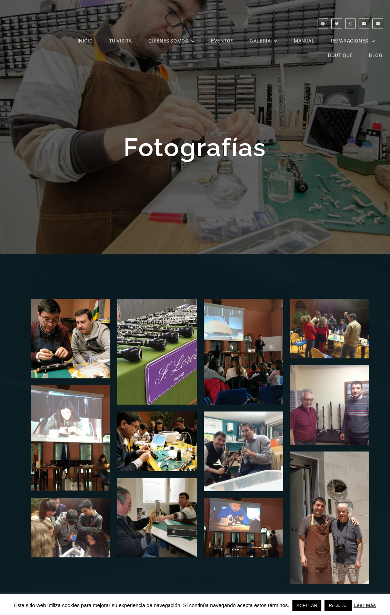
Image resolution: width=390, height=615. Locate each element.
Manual (304, 36)
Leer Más (364, 605)
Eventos (222, 36)
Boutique (340, 50)
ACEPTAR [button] (307, 605)
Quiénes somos (171, 36)
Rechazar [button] (338, 605)
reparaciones (353, 36)
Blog (375, 50)
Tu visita (120, 36)
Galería (264, 36)
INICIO (85, 36)
